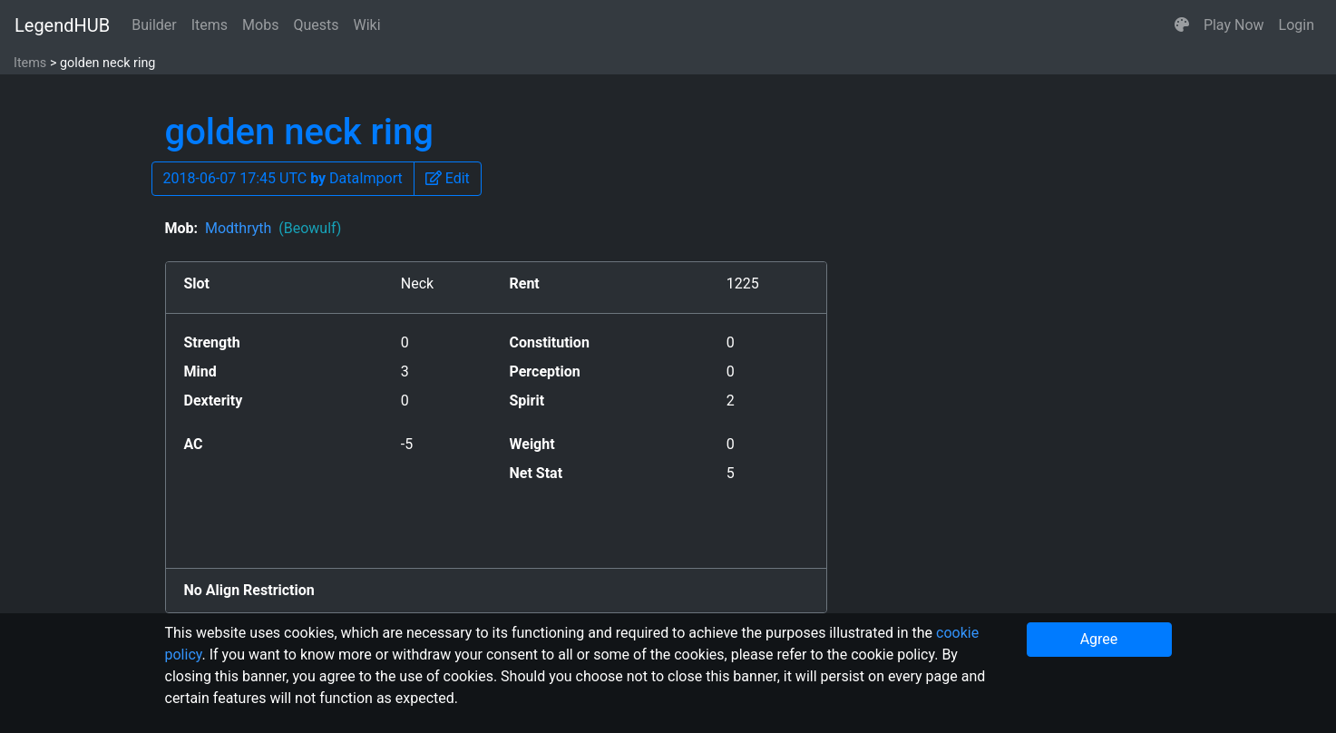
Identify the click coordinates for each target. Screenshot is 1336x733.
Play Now (1234, 25)
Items (209, 25)
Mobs (260, 25)
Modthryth (273, 228)
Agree (1099, 639)
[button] (1181, 25)
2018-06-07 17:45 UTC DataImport (283, 178)
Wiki (367, 25)
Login (1296, 25)
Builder (154, 25)
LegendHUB (62, 25)
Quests (315, 25)
